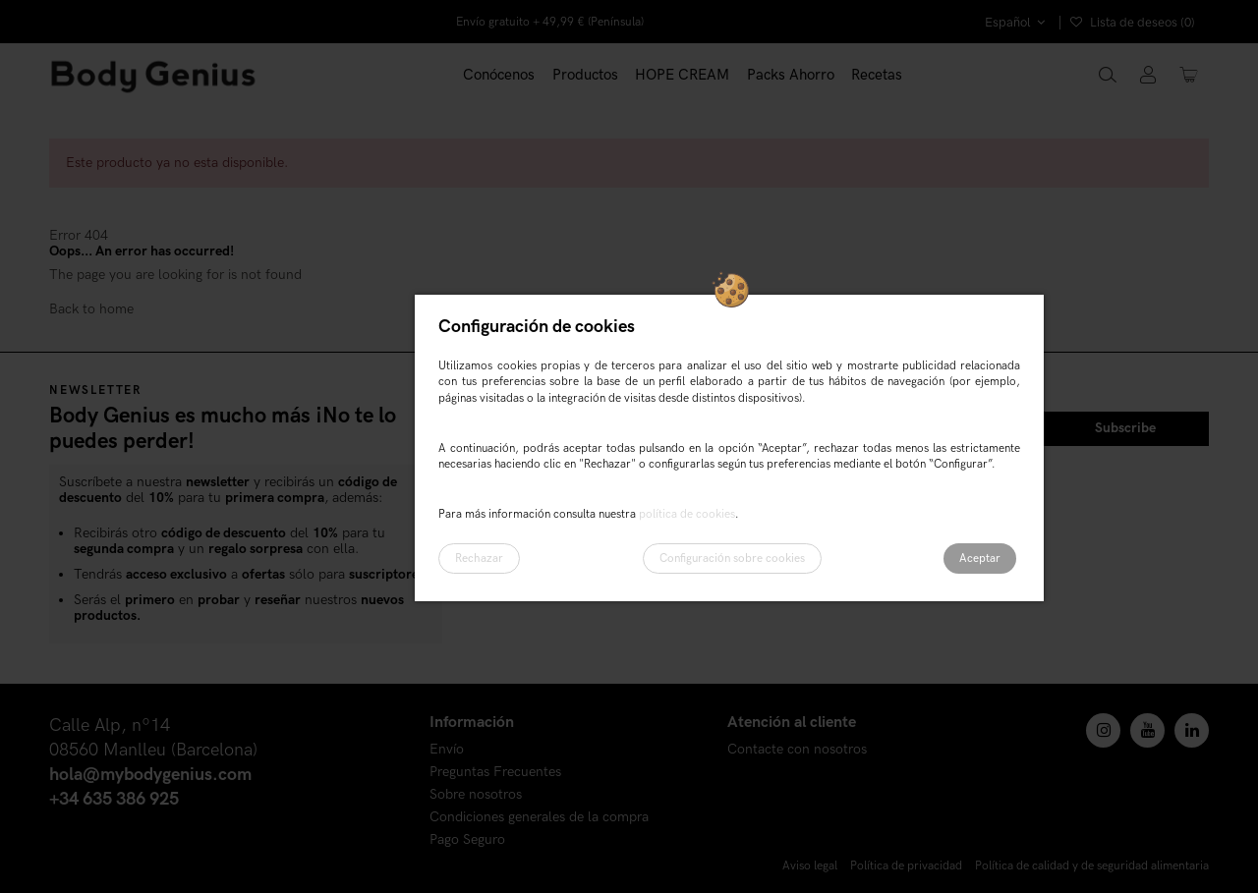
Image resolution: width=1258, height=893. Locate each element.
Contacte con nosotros (797, 750)
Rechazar (479, 558)
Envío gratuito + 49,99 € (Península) (550, 22)
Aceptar (980, 558)
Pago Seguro (467, 840)
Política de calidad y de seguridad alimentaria (1092, 866)
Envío (446, 750)
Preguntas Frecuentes (495, 772)
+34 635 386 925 (114, 799)
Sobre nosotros (475, 795)
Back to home (91, 309)
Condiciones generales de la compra (539, 817)
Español (1017, 22)
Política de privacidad (906, 866)
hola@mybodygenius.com (150, 774)
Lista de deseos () (1132, 22)
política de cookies (687, 514)
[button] (585, 75)
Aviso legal (809, 866)
